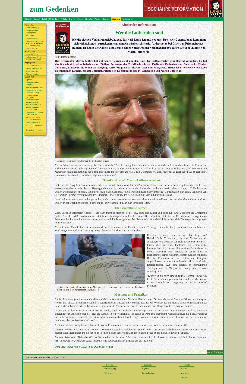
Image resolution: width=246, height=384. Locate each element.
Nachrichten (54, 19)
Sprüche (29, 80)
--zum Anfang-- (215, 352)
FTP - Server (108, 373)
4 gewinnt (185, 373)
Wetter (97, 19)
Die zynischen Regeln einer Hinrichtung (34, 91)
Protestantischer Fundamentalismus (33, 103)
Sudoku (184, 368)
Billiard (184, 377)
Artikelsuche (127, 19)
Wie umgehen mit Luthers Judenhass (33, 118)
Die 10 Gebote (31, 48)
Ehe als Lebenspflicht (34, 87)
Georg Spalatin (32, 71)
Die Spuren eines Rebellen (32, 84)
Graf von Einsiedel (33, 65)
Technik (64, 19)
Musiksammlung (110, 369)
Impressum (146, 369)
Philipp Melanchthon (34, 68)
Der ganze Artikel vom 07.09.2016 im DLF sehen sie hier (84, 346)
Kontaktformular (148, 373)
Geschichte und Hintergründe (32, 32)
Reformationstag (32, 28)
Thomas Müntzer (32, 74)
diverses (72, 19)
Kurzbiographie (32, 54)
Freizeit (37, 19)
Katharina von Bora (33, 57)
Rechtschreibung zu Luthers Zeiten (33, 108)
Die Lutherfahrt (32, 38)
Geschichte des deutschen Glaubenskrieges (32, 97)
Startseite (28, 19)
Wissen (80, 19)
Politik (44, 19)
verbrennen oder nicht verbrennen (34, 126)
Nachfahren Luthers (33, 60)
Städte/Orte (89, 19)
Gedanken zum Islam (34, 130)
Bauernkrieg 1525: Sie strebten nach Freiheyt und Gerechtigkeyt (34, 43)
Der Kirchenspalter (33, 122)
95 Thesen (30, 35)
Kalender (105, 19)
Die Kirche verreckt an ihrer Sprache (34, 113)
